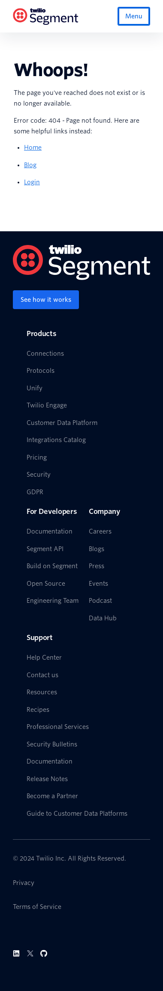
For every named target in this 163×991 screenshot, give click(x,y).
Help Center (44, 657)
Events (98, 583)
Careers (100, 531)
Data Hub (103, 618)
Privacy (23, 882)
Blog (30, 165)
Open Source (46, 583)
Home (33, 147)
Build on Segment (52, 566)
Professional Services (58, 726)
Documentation (49, 531)
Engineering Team (52, 600)
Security (39, 474)
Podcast (100, 600)
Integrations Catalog (56, 440)
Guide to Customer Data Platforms (77, 813)
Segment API (45, 549)
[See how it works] (46, 299)
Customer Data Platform (62, 422)
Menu (133, 16)
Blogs (96, 549)
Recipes (38, 709)
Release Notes (47, 779)
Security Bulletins (52, 744)
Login (32, 182)
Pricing (37, 457)
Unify (34, 388)
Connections (45, 353)
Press (96, 566)
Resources (42, 692)
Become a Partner (52, 796)
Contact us (42, 675)
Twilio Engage (47, 405)
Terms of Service (37, 906)
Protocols (40, 370)
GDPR (35, 492)
